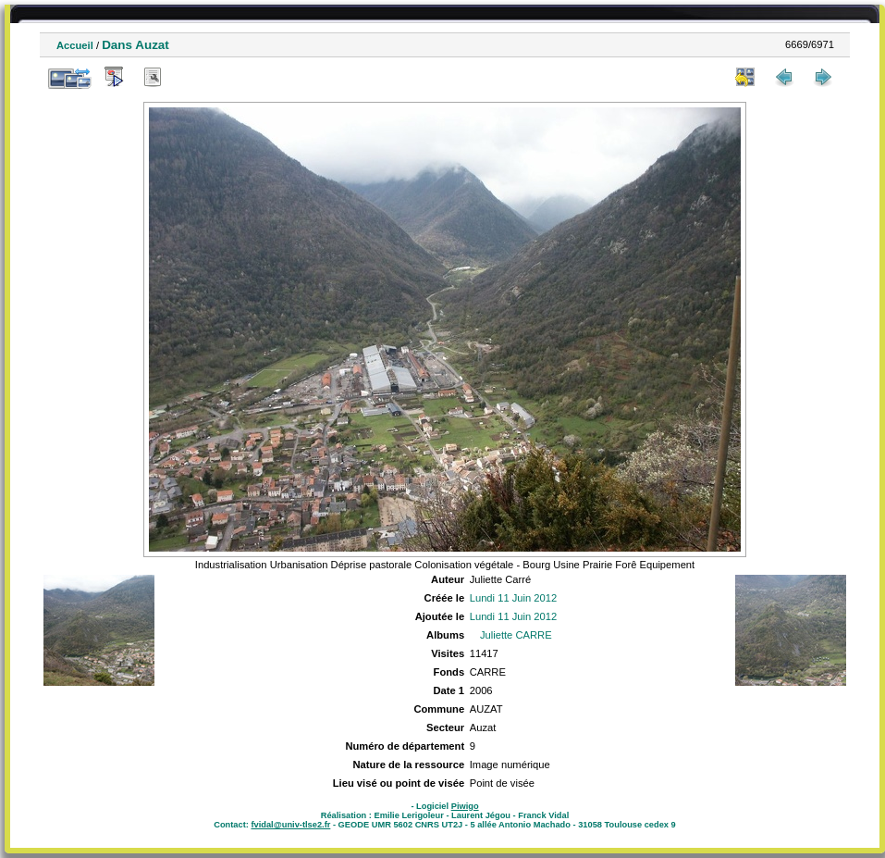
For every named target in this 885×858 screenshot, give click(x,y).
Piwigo (465, 806)
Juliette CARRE (516, 634)
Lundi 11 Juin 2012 (514, 597)
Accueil (74, 45)
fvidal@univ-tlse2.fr (290, 824)
